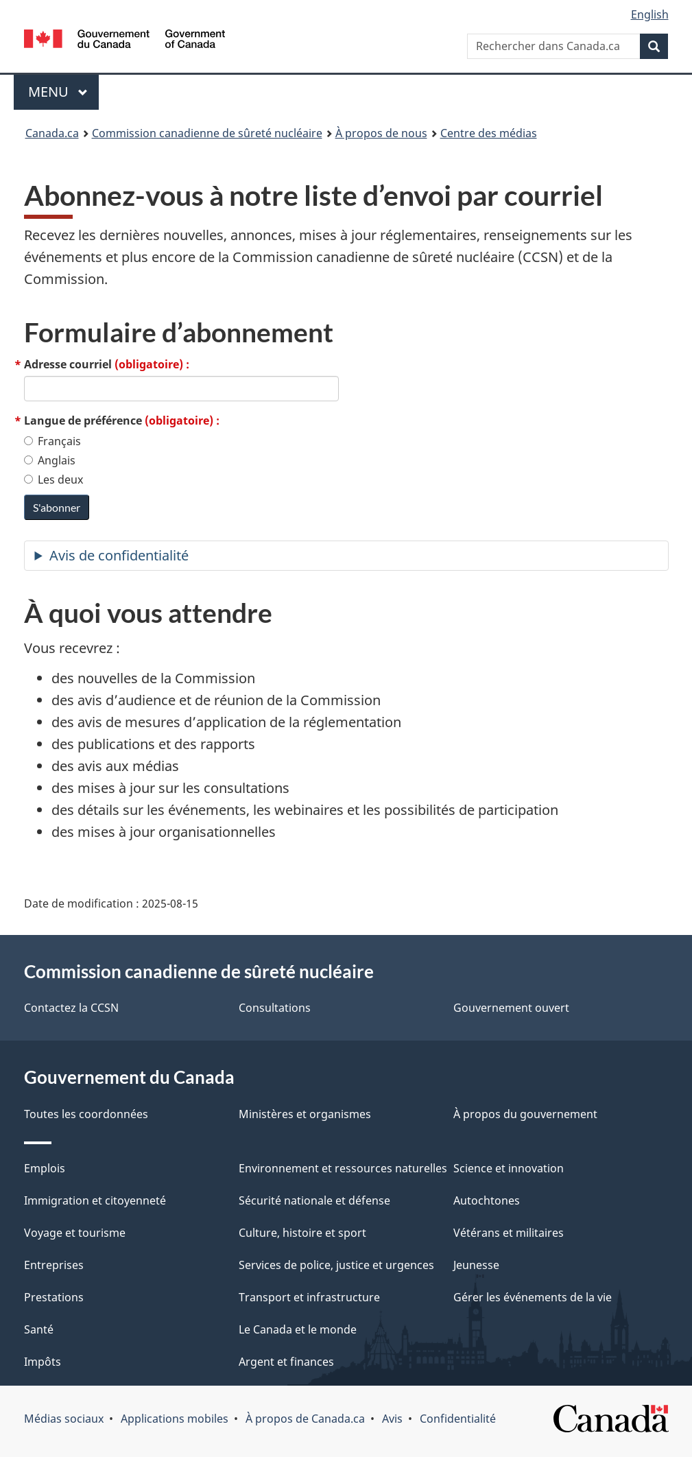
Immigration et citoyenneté (95, 1200)
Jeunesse (476, 1264)
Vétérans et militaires (508, 1232)
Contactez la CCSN (71, 1007)
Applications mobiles (174, 1418)
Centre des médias (488, 133)
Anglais (49, 460)
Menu (63, 91)
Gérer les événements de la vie (532, 1297)
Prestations (54, 1297)
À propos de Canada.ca (305, 1418)
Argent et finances (286, 1361)
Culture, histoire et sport (302, 1232)
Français (52, 441)
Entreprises (54, 1264)
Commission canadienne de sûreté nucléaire (207, 133)
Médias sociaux (64, 1418)
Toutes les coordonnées (86, 1114)
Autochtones (486, 1200)
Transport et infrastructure (309, 1297)
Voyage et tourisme (75, 1232)
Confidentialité (458, 1418)
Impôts (42, 1361)
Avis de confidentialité (119, 555)
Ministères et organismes (305, 1114)
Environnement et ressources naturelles (343, 1168)
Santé (38, 1329)
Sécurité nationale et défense (314, 1200)
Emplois (44, 1168)
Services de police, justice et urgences (336, 1264)
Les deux (53, 479)
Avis (392, 1418)
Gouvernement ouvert (511, 1007)
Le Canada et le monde (298, 1329)
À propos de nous (381, 133)
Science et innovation (508, 1168)
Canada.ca (52, 133)
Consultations (275, 1007)
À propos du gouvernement (525, 1114)
